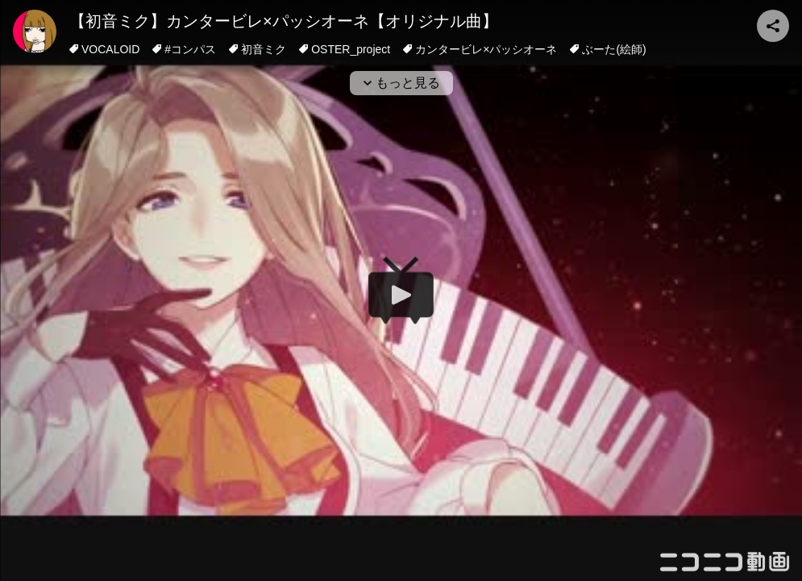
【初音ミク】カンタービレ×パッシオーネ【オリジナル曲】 (283, 21)
